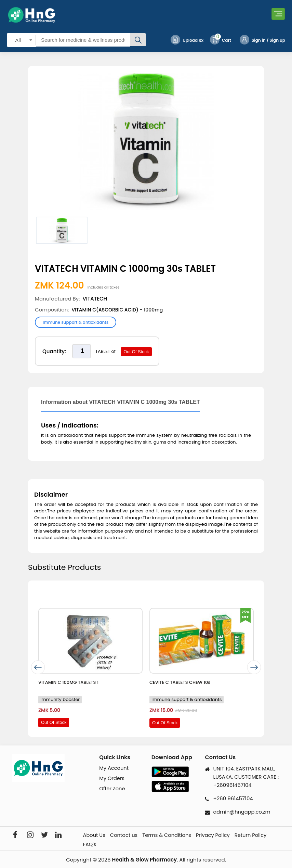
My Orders (112, 778)
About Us (95, 835)
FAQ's (90, 844)
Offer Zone (112, 789)
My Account (114, 768)
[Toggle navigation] (278, 15)
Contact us (125, 835)
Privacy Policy (216, 835)
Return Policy (255, 835)
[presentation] (37, 667)
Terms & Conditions (169, 835)
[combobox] (21, 40)
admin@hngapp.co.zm (242, 811)
